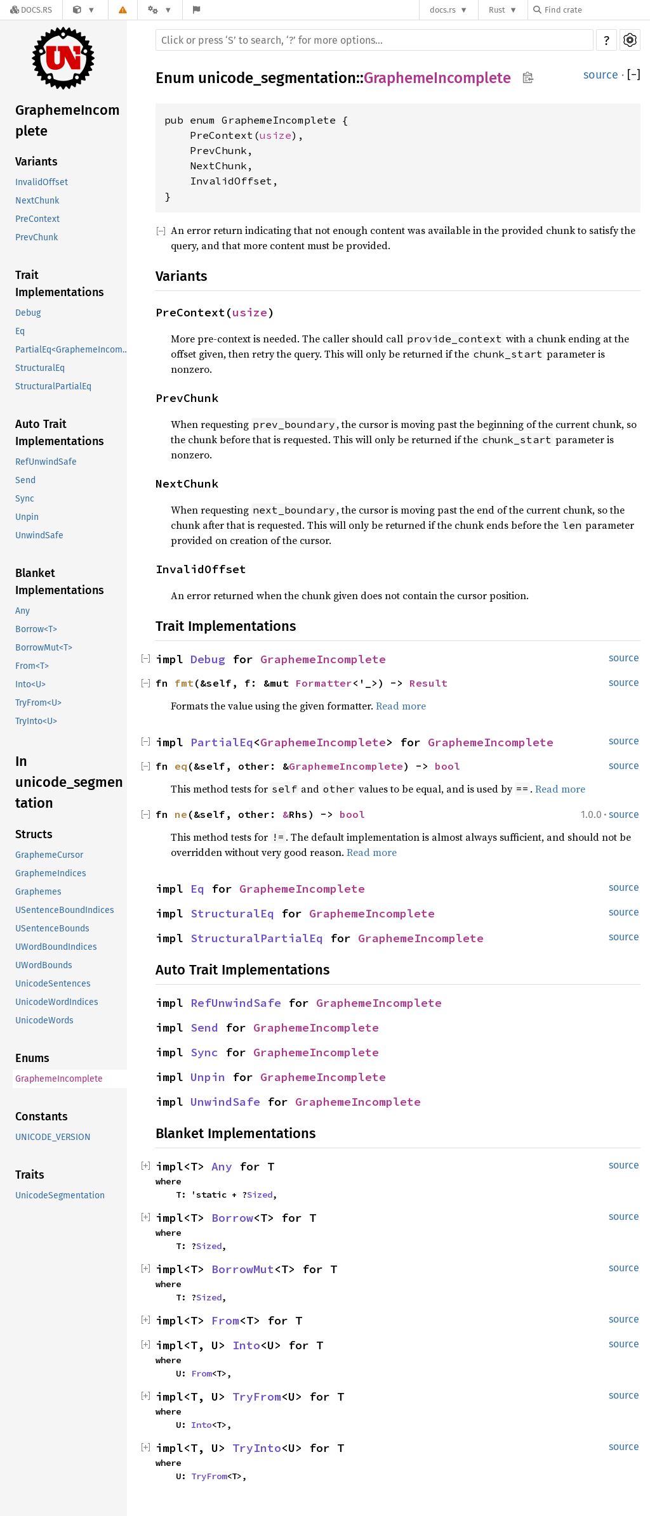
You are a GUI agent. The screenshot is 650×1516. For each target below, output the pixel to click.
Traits (29, 1175)
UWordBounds (43, 965)
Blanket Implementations (59, 581)
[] (633, 75)
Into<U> (30, 684)
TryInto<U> (36, 721)
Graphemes (38, 891)
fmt (184, 683)
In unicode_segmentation (69, 782)
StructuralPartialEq (53, 386)
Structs (34, 834)
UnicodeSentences (53, 983)
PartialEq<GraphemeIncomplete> (74, 349)
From (225, 1320)
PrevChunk (36, 237)
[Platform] (160, 10)
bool (447, 766)
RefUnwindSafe (46, 462)
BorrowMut (242, 1269)
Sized (259, 1194)
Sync (24, 498)
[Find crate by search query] (596, 10)
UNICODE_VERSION (53, 1137)
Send (25, 480)
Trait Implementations (59, 283)
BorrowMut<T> (43, 647)
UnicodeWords (44, 1020)
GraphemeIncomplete (67, 120)
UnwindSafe (39, 535)
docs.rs (443, 10)
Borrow (232, 1217)
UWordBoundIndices (56, 947)
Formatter (323, 683)
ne (181, 814)
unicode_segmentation (277, 78)
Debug (28, 313)
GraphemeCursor (49, 855)
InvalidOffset (41, 182)
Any (22, 611)
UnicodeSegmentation (60, 1195)
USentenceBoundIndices (64, 910)
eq (181, 766)
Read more (401, 706)
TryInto (256, 1448)
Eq (20, 331)
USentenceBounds (52, 928)
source (600, 75)
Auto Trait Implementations (59, 432)
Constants (41, 1117)
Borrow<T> (36, 629)
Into (246, 1345)
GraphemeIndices (50, 873)
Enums (32, 1058)
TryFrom (256, 1396)
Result (428, 683)
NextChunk (37, 200)
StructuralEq (40, 368)
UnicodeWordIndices (56, 1002)
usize (275, 135)
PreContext (37, 219)
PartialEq (221, 742)
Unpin (27, 517)
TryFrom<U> (38, 702)
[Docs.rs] (31, 10)
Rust (497, 10)
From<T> (32, 666)
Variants (36, 162)
